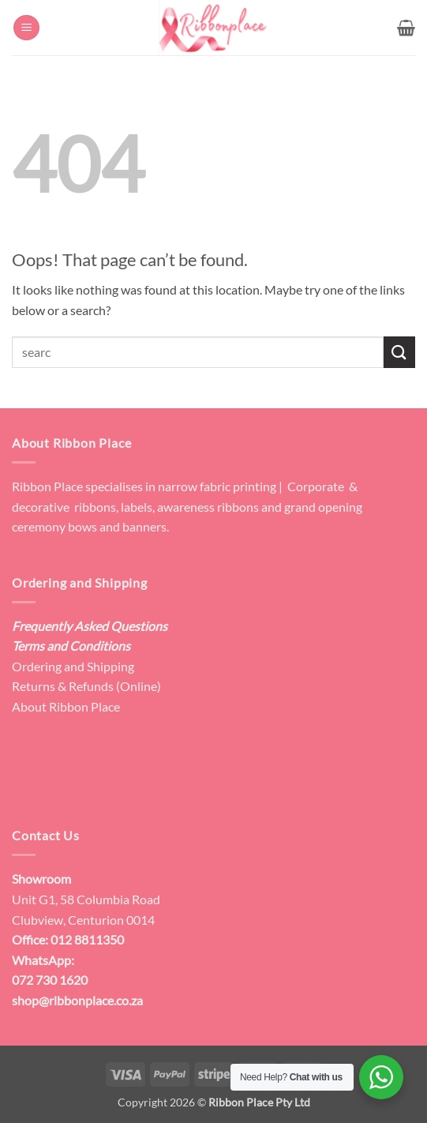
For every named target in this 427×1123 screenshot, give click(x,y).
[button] (26, 28)
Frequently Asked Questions (89, 625)
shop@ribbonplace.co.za (77, 1000)
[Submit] (399, 351)
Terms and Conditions (71, 645)
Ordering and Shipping (73, 666)
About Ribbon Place (66, 706)
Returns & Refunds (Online (84, 685)
